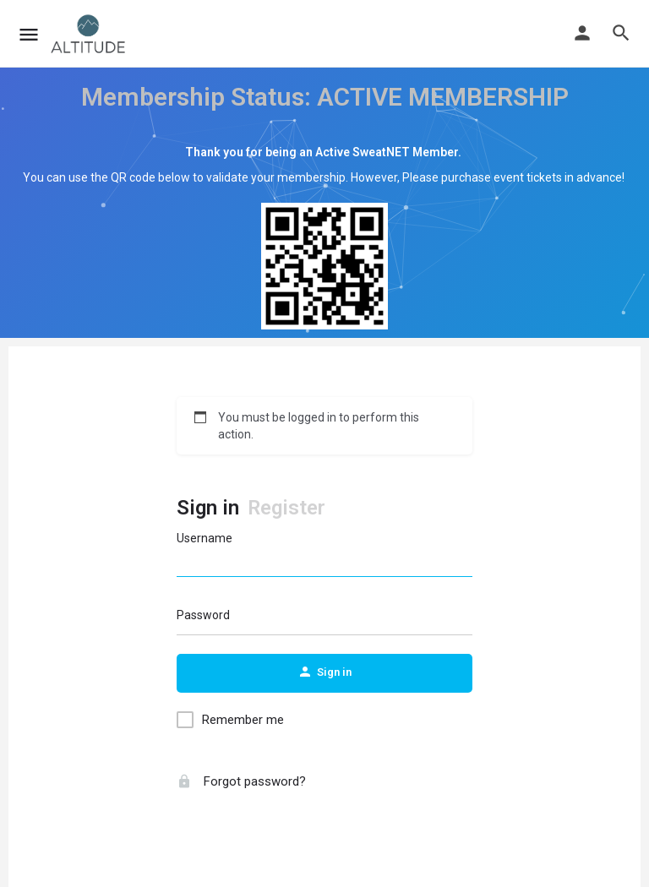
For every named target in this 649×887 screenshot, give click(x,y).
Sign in (208, 508)
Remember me (243, 719)
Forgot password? (241, 781)
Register (286, 508)
